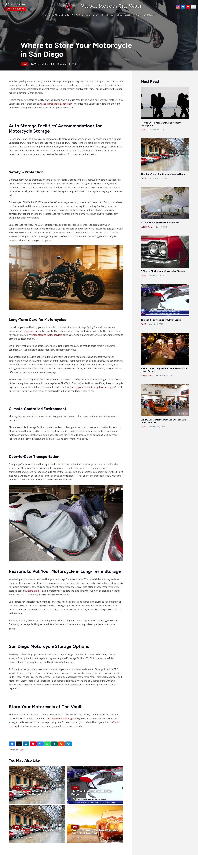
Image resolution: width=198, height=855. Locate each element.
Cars (22, 749)
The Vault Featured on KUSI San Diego (161, 320)
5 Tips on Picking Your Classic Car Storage (163, 271)
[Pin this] (33, 743)
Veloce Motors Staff (44, 64)
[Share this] (12, 743)
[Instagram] (178, 7)
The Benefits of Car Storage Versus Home (163, 174)
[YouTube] (188, 7)
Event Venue (147, 227)
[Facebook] (183, 7)
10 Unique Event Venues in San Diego (160, 222)
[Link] (99, 6)
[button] (193, 7)
